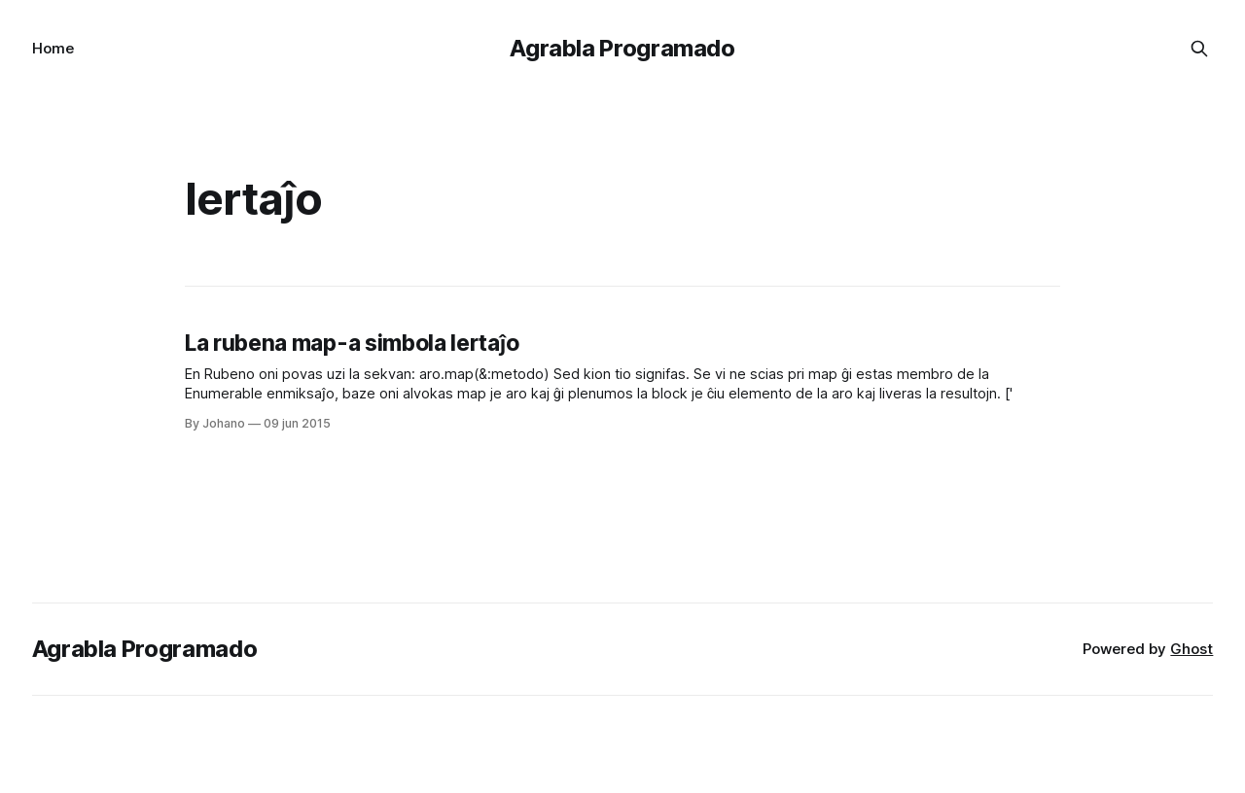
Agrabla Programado (622, 48)
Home (53, 48)
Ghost (1191, 648)
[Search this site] (1199, 48)
